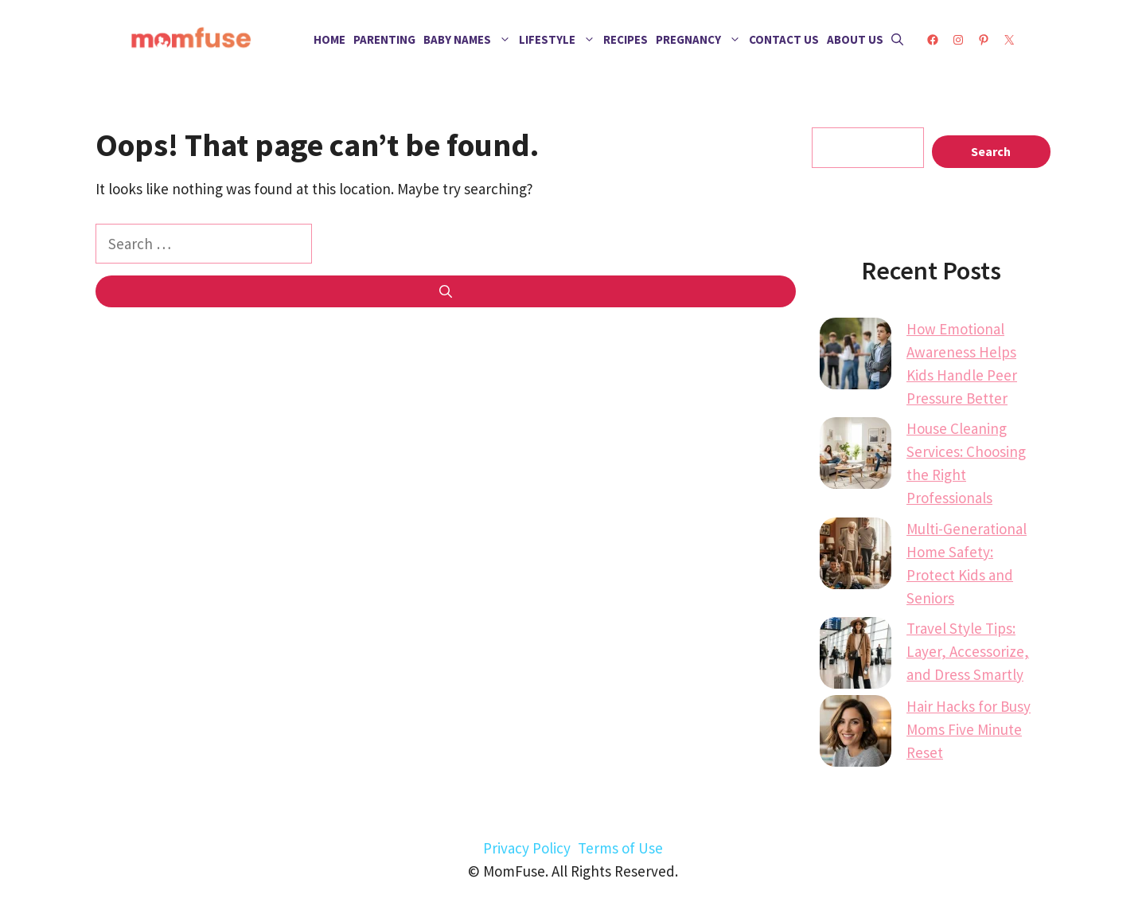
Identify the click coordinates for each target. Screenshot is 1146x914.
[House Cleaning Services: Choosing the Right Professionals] (855, 456)
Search (991, 151)
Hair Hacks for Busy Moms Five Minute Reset (968, 729)
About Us (855, 39)
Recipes (625, 39)
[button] (897, 40)
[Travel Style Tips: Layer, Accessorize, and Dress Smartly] (855, 656)
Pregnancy (700, 40)
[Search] (446, 291)
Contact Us (784, 39)
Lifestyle (559, 40)
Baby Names (469, 40)
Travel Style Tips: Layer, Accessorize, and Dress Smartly (967, 651)
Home (329, 39)
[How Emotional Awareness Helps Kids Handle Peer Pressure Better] (855, 357)
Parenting (384, 39)
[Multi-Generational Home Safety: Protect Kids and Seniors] (855, 557)
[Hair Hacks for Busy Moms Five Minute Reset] (855, 734)
